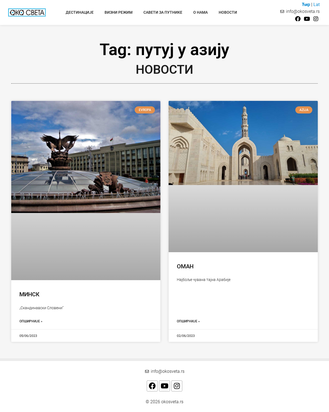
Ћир (306, 4)
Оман (185, 266)
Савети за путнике (162, 12)
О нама (200, 12)
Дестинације (80, 12)
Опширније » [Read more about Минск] (30, 321)
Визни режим (118, 12)
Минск (29, 294)
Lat (316, 4)
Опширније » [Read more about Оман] (188, 321)
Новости (228, 12)
